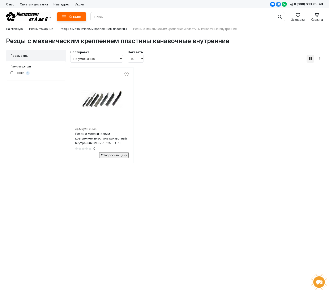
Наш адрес (62, 4)
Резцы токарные (41, 29)
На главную (14, 29)
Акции (79, 4)
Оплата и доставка (34, 4)
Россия (20, 73)
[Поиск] (279, 16)
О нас (10, 4)
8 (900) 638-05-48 (306, 4)
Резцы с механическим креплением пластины (93, 29)
